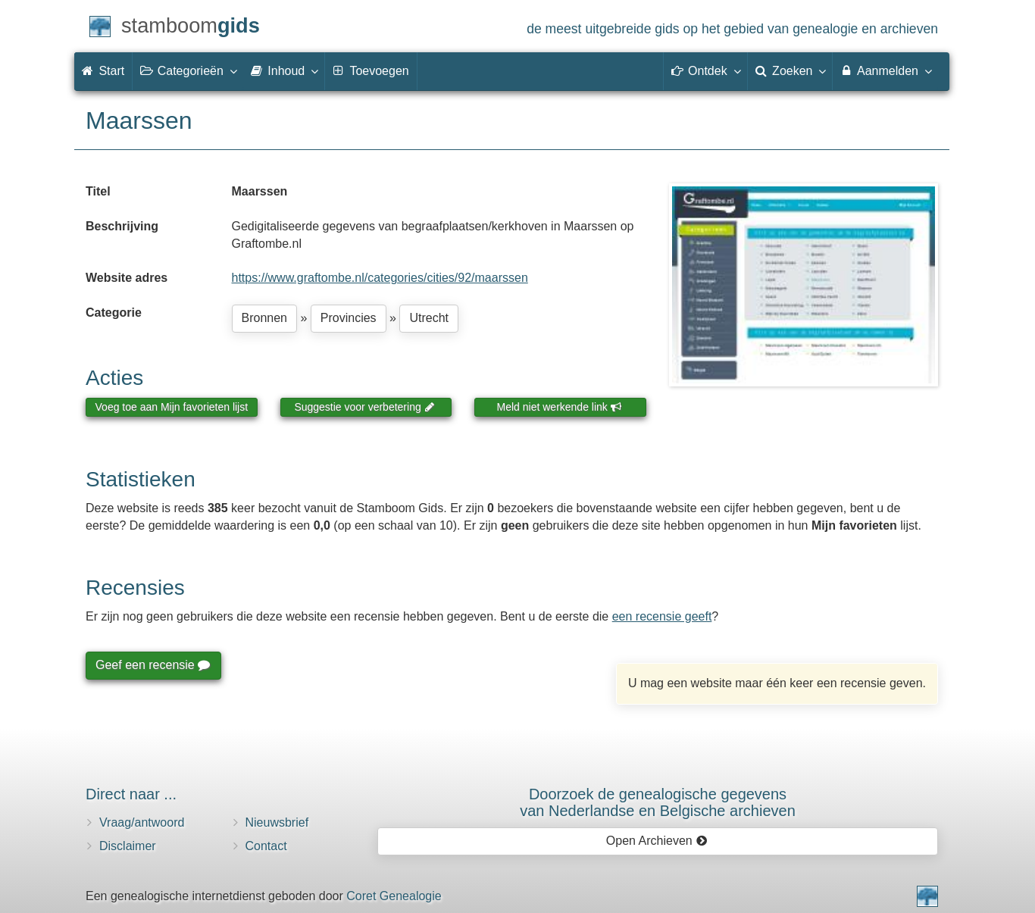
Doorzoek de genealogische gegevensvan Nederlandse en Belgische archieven (658, 802)
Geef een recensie (152, 664)
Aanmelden (885, 70)
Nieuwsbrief (277, 822)
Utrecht (429, 317)
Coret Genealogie (393, 896)
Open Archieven (656, 840)
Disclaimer (127, 846)
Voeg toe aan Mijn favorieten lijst (172, 407)
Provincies (349, 317)
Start (103, 70)
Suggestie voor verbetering (364, 407)
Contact (266, 846)
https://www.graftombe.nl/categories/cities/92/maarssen (380, 277)
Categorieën (188, 70)
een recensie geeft (662, 616)
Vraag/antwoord (141, 822)
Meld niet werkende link (559, 407)
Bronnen (265, 317)
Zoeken (790, 70)
